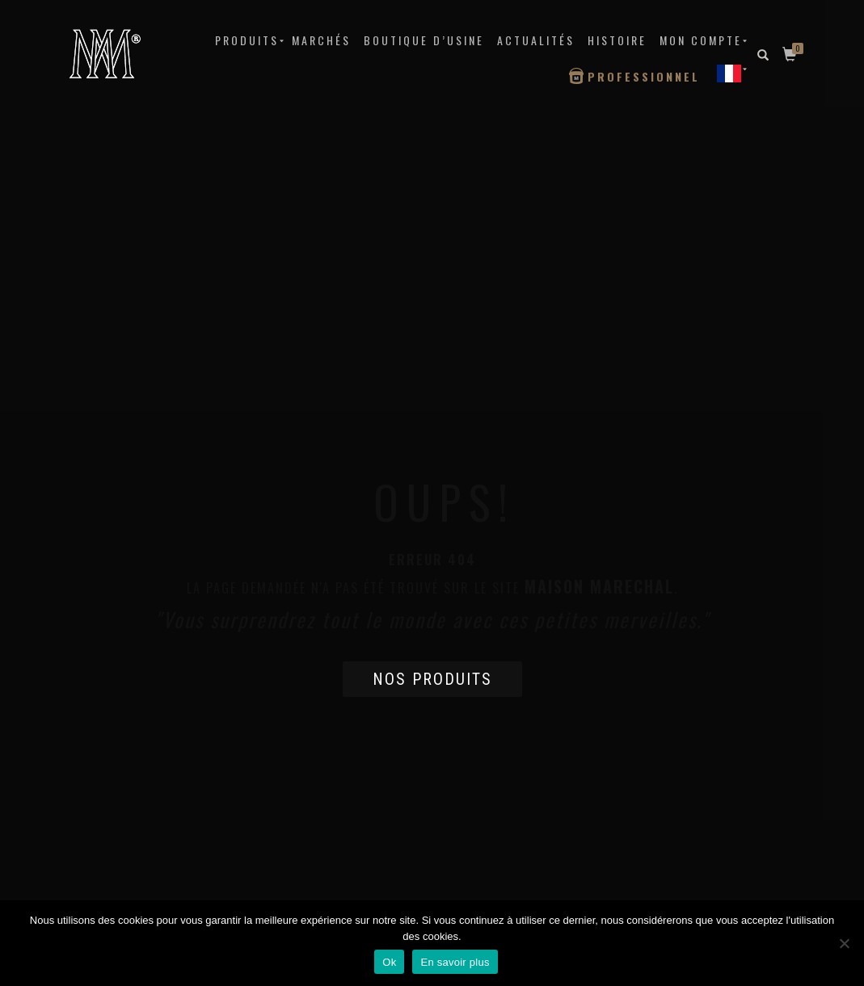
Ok (389, 962)
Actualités (536, 39)
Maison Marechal (599, 586)
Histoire (617, 39)
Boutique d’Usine (424, 39)
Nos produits (432, 679)
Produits (247, 39)
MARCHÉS (321, 39)
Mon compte (701, 39)
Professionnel (644, 76)
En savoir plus (454, 962)
